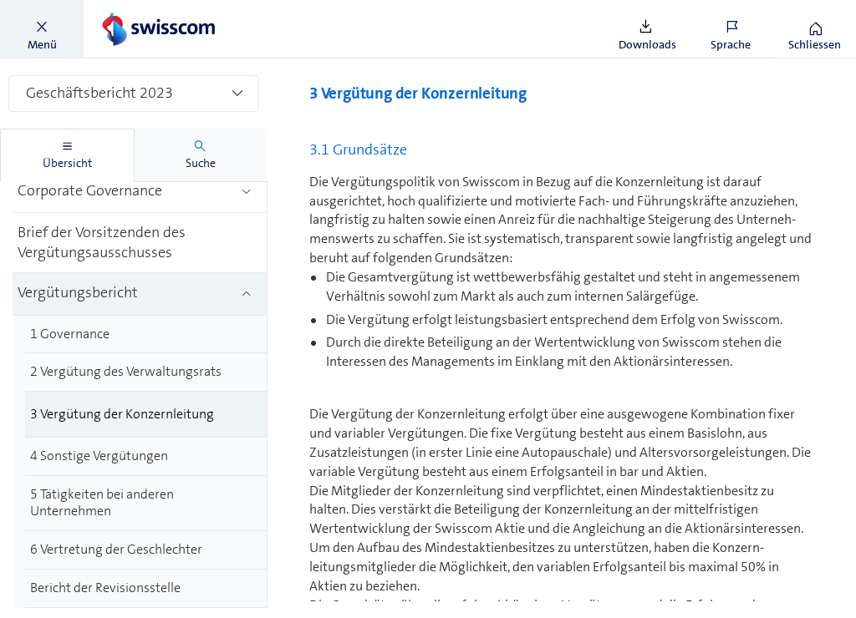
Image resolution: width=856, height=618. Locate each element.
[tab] (67, 155)
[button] (42, 29)
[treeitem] (140, 192)
